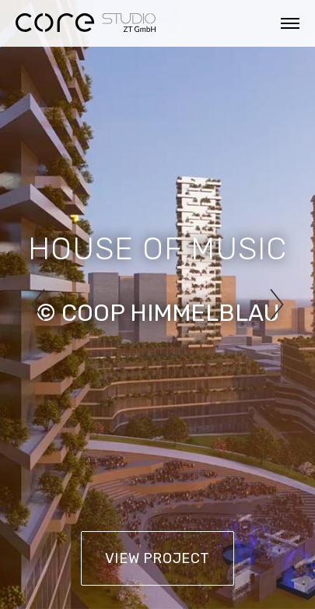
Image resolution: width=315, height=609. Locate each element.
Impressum (38, 586)
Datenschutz (131, 586)
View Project (157, 558)
